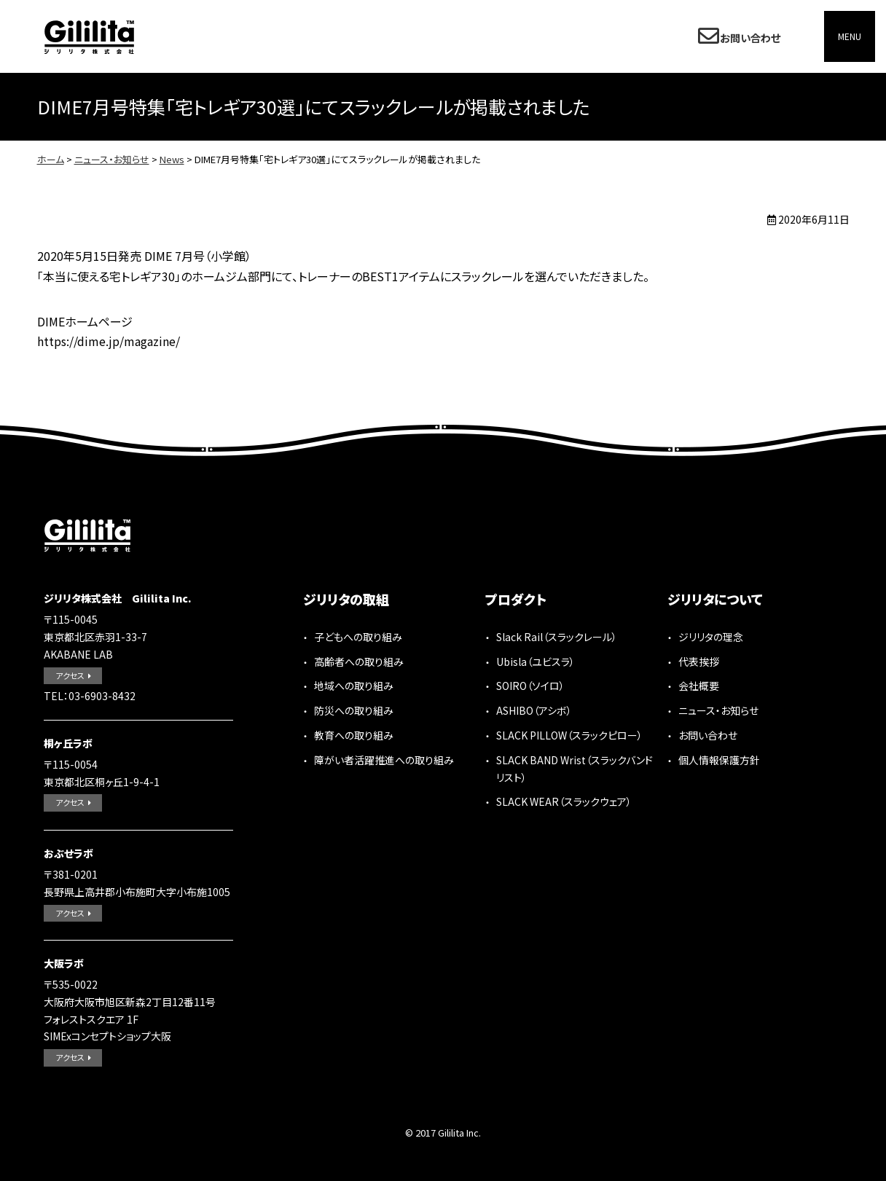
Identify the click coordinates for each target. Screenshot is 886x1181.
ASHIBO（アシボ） (534, 710)
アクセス (70, 675)
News (172, 159)
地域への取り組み (353, 685)
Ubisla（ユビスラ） (535, 661)
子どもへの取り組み (358, 636)
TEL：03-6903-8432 (90, 695)
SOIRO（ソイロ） (530, 685)
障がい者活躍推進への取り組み (384, 760)
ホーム (50, 159)
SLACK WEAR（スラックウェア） (564, 801)
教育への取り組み (353, 735)
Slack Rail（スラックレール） (556, 636)
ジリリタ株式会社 (89, 37)
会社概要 (698, 685)
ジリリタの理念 (710, 636)
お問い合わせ (748, 36)
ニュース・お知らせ (111, 159)
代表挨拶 (698, 661)
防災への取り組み (353, 710)
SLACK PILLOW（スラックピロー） (569, 735)
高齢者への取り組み (359, 661)
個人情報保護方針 (719, 760)
